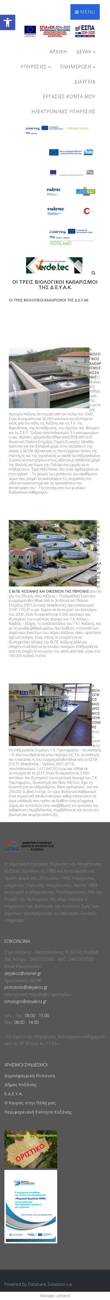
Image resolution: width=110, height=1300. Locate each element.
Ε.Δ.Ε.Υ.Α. (13, 1093)
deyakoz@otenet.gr (22, 973)
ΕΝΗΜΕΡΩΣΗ (78, 66)
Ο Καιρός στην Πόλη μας (30, 1103)
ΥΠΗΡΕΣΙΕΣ (36, 66)
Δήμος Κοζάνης (20, 1084)
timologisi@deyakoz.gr (25, 1001)
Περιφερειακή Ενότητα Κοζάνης (38, 1112)
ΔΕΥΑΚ (86, 51)
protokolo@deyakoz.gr (26, 987)
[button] (7, 22)
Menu (85, 12)
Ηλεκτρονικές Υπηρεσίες (63, 111)
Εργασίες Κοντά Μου (69, 96)
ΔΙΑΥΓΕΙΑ (85, 81)
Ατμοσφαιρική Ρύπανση (29, 1075)
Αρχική (58, 51)
